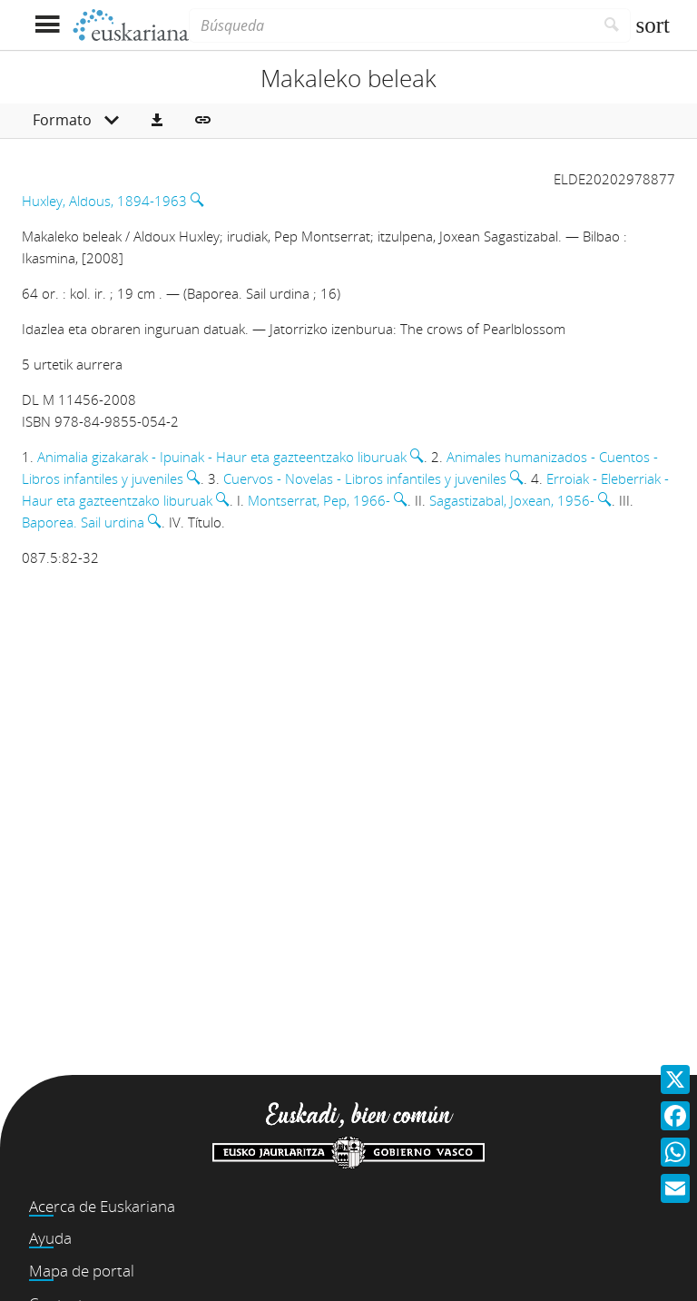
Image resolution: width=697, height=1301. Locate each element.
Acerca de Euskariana (102, 1206)
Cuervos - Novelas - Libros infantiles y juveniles (364, 478)
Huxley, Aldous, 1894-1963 (104, 201)
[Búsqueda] (391, 25)
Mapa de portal (81, 1270)
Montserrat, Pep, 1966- (319, 500)
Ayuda (50, 1237)
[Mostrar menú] (47, 25)
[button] (157, 120)
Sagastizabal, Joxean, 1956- (511, 500)
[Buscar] (612, 25)
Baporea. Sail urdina (83, 522)
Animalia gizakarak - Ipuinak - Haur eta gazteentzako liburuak (222, 457)
